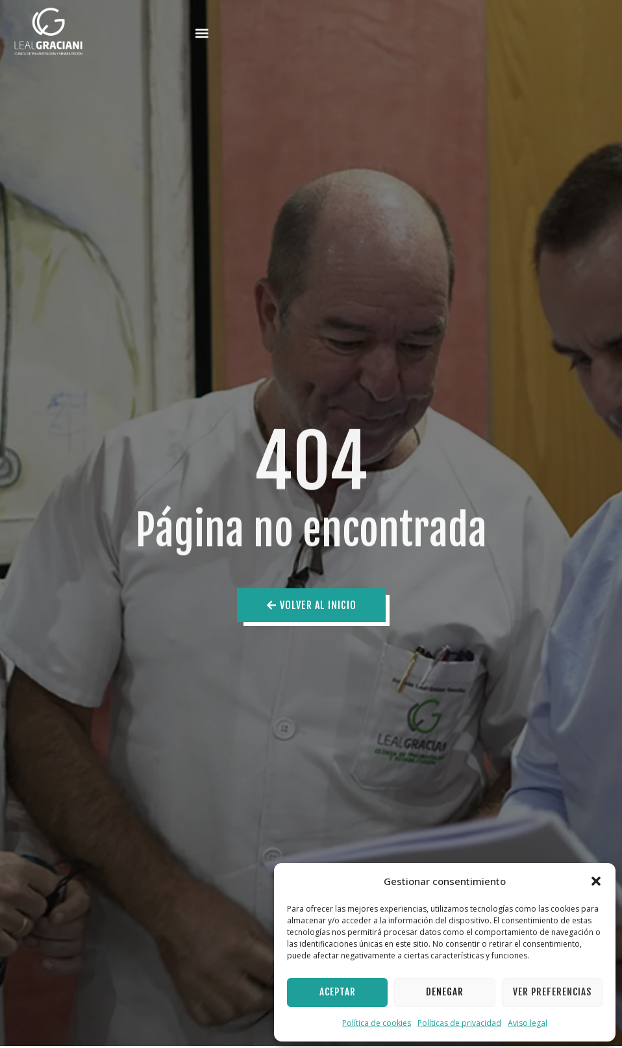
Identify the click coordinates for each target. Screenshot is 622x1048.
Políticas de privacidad (459, 1023)
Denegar (445, 992)
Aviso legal (527, 1023)
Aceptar (337, 992)
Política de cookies (376, 1023)
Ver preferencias (552, 992)
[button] (596, 881)
